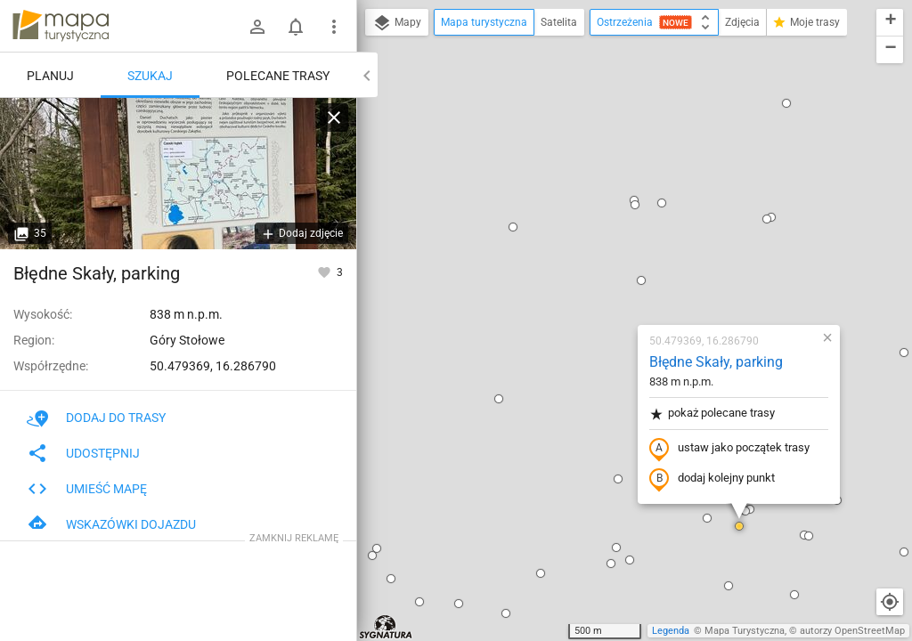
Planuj (50, 76)
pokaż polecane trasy (607, 207)
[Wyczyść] (334, 117)
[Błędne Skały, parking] (178, 173)
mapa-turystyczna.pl (60, 26)
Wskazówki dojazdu (111, 524)
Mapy (396, 23)
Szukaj (150, 76)
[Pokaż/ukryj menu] (334, 26)
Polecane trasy (278, 76)
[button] (536, 74)
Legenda (670, 631)
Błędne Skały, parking (611, 156)
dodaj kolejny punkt (607, 273)
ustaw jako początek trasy (624, 243)
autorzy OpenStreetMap (852, 631)
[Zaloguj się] (257, 26)
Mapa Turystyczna (744, 631)
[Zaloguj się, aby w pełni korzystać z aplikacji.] (325, 271)
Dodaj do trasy (96, 417)
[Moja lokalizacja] (889, 601)
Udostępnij (83, 453)
